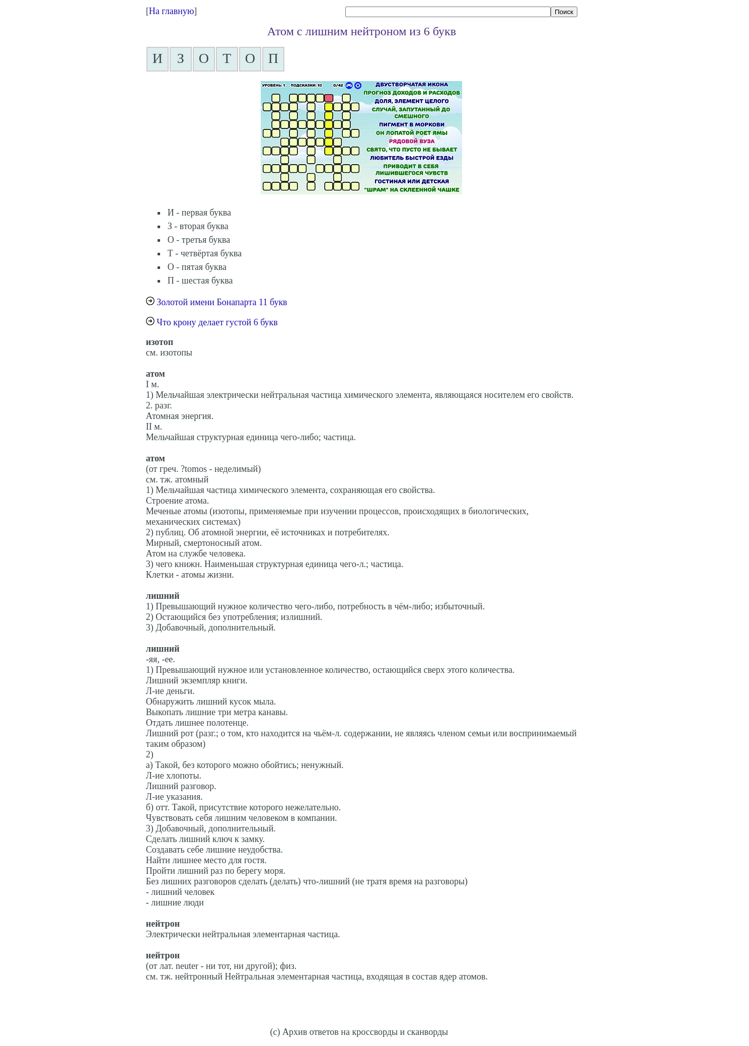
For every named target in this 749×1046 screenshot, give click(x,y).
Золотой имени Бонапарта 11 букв (222, 302)
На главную (171, 11)
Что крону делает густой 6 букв (217, 322)
